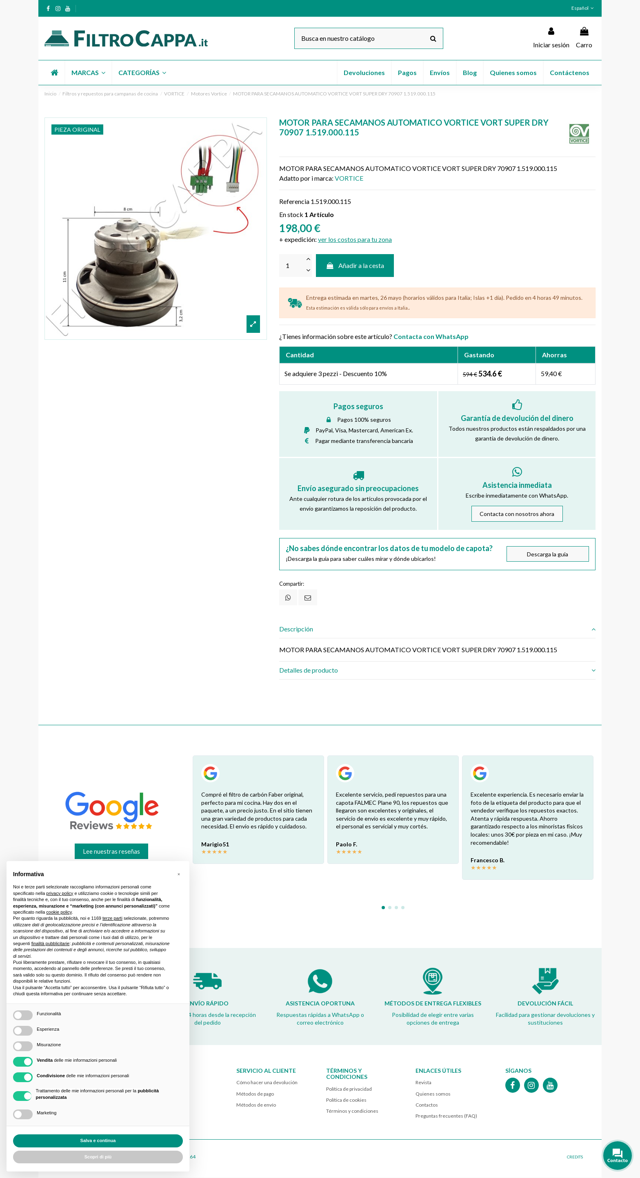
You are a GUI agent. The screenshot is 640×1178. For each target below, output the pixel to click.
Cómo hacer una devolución (267, 1083)
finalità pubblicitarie (50, 943)
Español (583, 8)
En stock (291, 214)
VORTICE (349, 178)
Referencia (294, 201)
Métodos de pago (255, 1094)
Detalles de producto (437, 670)
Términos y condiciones (352, 1111)
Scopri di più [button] (98, 1156)
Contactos (427, 1105)
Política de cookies (346, 1100)
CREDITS (575, 1157)
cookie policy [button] (58, 912)
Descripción (437, 629)
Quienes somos (433, 1094)
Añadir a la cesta (355, 265)
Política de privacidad (349, 1089)
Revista (423, 1083)
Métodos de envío (256, 1105)
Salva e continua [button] (98, 1140)
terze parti (112, 918)
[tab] (437, 629)
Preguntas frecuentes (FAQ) (446, 1116)
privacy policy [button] (59, 893)
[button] (87, 72)
